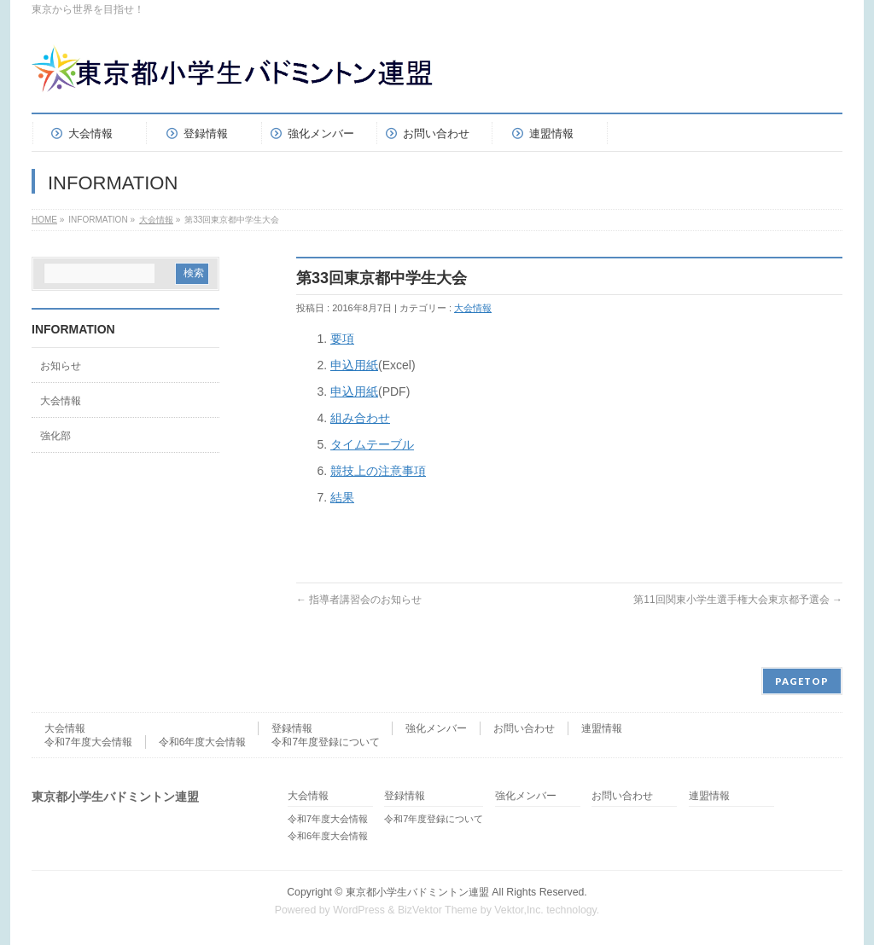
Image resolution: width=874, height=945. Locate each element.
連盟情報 (601, 728)
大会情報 (156, 219)
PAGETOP (802, 681)
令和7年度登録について (325, 742)
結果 (342, 497)
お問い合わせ (524, 728)
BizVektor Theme (438, 910)
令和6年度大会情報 (203, 742)
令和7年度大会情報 (88, 742)
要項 (342, 338)
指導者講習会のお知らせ (359, 600)
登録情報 (291, 728)
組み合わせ (360, 418)
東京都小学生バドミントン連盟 (417, 892)
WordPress (359, 910)
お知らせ (60, 366)
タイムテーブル (372, 444)
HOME (44, 219)
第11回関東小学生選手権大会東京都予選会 (737, 600)
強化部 (55, 436)
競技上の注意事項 (378, 471)
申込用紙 (354, 365)
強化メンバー (436, 728)
